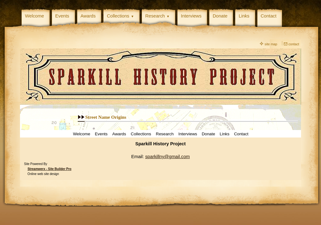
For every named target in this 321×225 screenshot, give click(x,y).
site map (270, 44)
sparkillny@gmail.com (167, 156)
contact (294, 44)
